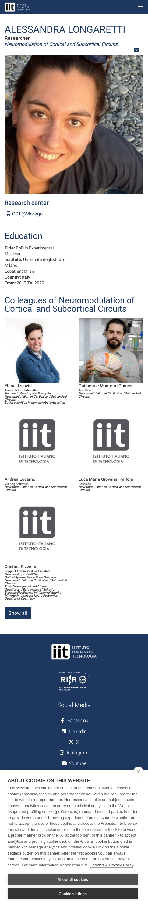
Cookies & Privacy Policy (111, 865)
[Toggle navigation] (140, 7)
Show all (18, 613)
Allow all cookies (73, 880)
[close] (138, 772)
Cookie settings (73, 894)
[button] (136, 50)
